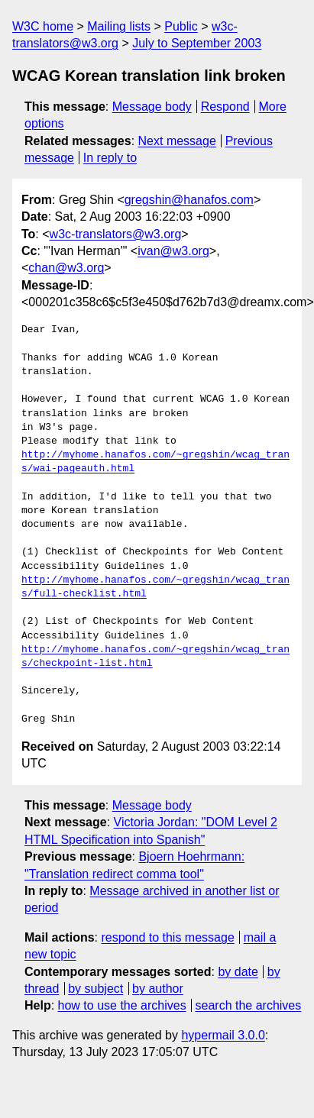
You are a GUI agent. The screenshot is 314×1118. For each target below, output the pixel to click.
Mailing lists (119, 26)
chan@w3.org (66, 267)
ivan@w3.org (173, 250)
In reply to (110, 157)
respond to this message (167, 937)
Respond (225, 106)
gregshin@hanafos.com (189, 199)
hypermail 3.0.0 (222, 1035)
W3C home (42, 26)
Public (181, 26)
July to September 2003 (196, 43)
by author (157, 988)
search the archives (249, 1005)
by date (237, 971)
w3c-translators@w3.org (116, 234)
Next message (177, 140)
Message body (152, 106)
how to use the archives (122, 1005)
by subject (95, 988)
